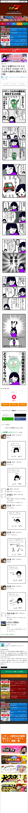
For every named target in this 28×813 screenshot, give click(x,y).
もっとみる (3, 46)
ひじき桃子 (5, 77)
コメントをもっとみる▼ (7, 634)
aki (8, 489)
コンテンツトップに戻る (14, 675)
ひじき (9, 435)
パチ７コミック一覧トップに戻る (14, 671)
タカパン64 (11, 613)
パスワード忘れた (13, 622)
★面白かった (14, 392)
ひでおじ (10, 494)
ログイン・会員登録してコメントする (14, 427)
